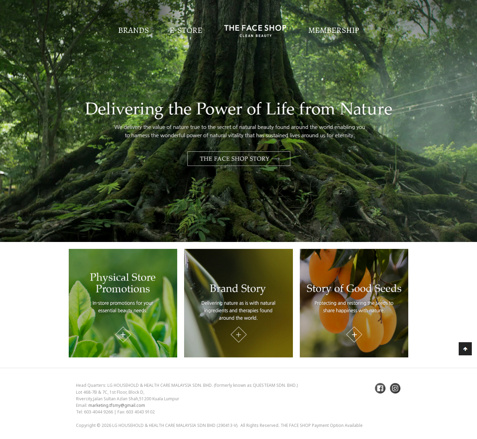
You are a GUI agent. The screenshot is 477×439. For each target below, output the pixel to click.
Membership (333, 30)
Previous (22, 139)
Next (454, 139)
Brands (133, 30)
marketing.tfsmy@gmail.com (116, 405)
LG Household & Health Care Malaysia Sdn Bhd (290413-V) (174, 425)
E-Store (186, 30)
